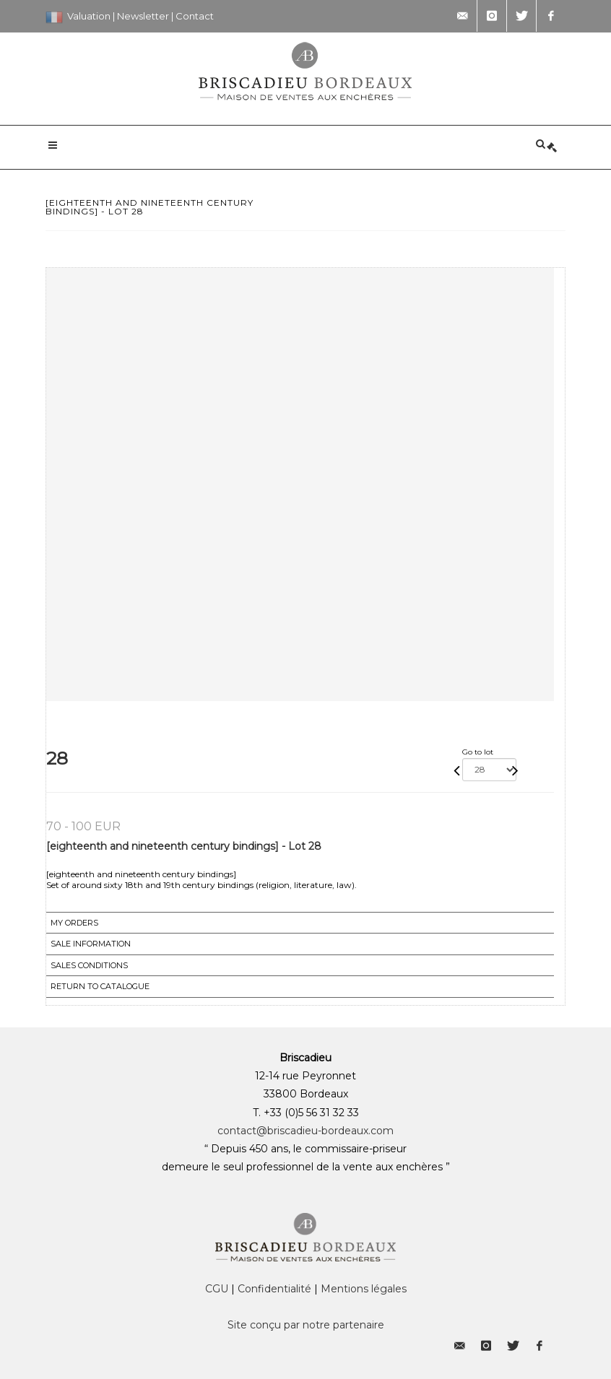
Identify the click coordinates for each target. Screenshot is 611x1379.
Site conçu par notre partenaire (306, 1324)
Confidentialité (274, 1288)
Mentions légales (364, 1288)
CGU (216, 1288)
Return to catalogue (100, 986)
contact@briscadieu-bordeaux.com (305, 1130)
